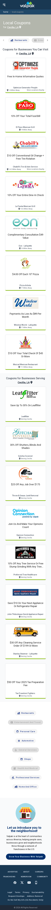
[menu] (4, 5)
